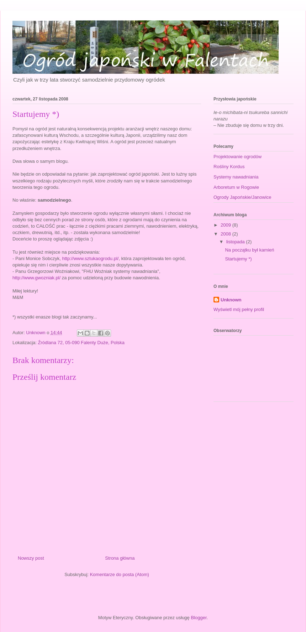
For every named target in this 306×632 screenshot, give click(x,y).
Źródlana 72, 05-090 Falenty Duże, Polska (81, 342)
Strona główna (119, 558)
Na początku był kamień (249, 250)
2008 (226, 234)
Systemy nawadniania (235, 177)
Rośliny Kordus (228, 166)
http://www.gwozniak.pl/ (36, 277)
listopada (236, 241)
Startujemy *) (238, 258)
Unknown (231, 299)
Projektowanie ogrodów (237, 156)
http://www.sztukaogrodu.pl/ (90, 258)
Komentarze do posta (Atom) (119, 574)
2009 (226, 225)
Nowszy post (31, 558)
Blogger (198, 617)
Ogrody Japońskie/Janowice (242, 197)
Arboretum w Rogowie (236, 187)
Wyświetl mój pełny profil (238, 309)
